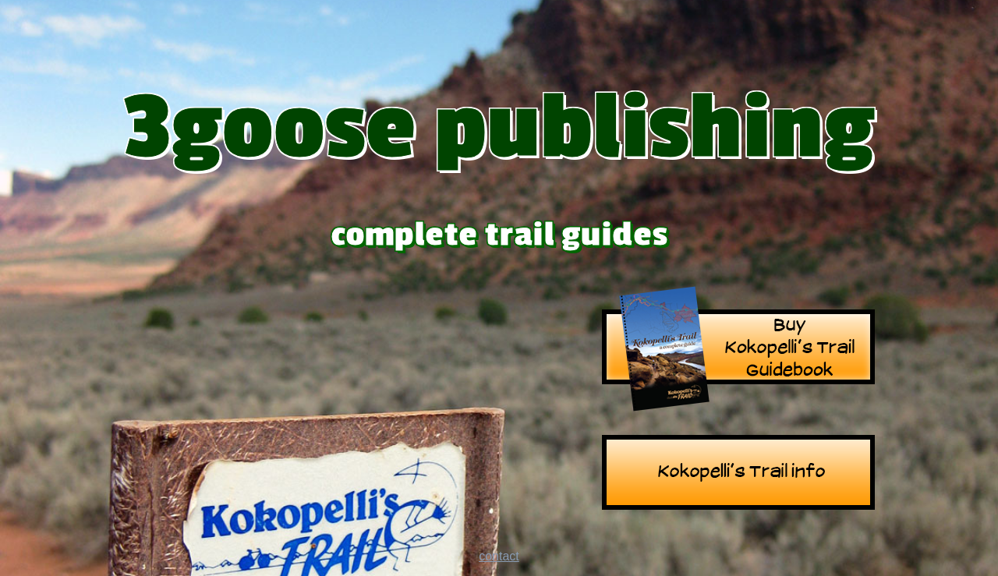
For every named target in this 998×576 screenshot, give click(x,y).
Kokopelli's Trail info (738, 474)
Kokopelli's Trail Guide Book (738, 349)
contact (499, 556)
